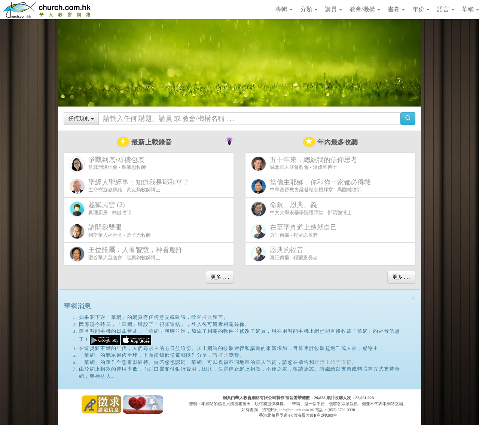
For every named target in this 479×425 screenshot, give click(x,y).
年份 (421, 9)
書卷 (396, 9)
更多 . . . (220, 277)
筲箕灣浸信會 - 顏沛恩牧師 (108, 163)
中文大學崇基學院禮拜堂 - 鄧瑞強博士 (301, 208)
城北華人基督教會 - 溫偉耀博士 (305, 163)
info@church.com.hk (296, 409)
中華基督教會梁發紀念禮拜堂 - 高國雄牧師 (312, 186)
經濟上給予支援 (333, 362)
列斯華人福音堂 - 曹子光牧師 (110, 231)
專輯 (284, 9)
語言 (445, 9)
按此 (207, 317)
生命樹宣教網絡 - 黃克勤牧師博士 (131, 186)
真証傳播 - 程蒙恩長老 (295, 231)
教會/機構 (365, 9)
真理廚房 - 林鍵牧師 (100, 208)
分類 (308, 9)
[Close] (413, 298)
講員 (333, 9)
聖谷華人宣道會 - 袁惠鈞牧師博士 (128, 253)
